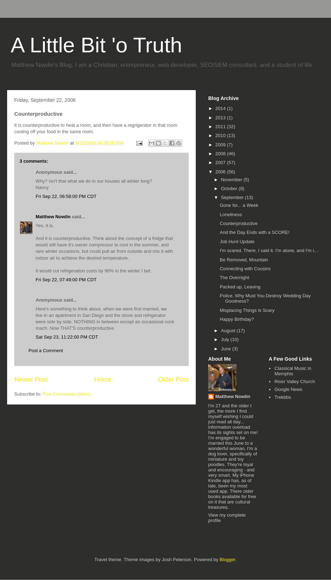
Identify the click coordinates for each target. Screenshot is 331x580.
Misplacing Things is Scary (247, 310)
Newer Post (31, 379)
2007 (221, 162)
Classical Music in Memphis (292, 371)
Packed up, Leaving (240, 286)
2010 (221, 135)
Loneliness (231, 214)
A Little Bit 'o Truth (96, 45)
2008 (221, 153)
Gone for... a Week (239, 205)
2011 (221, 126)
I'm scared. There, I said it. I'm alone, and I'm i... (268, 250)
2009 (221, 144)
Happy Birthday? (237, 319)
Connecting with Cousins (245, 268)
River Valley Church (294, 381)
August (229, 330)
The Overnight (234, 277)
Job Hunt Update (237, 241)
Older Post (173, 379)
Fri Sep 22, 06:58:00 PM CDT (66, 196)
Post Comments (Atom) (67, 394)
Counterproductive (238, 223)
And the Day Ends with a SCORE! (254, 232)
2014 (221, 108)
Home (103, 379)
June (226, 348)
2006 (221, 171)
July (226, 339)
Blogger (227, 559)
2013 (221, 117)
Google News (288, 389)
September (233, 197)
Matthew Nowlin (53, 216)
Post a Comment (45, 350)
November (232, 179)
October (230, 188)
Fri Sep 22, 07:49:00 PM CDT (66, 279)
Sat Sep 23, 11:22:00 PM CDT (67, 337)
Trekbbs (282, 397)
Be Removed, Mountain (244, 259)
